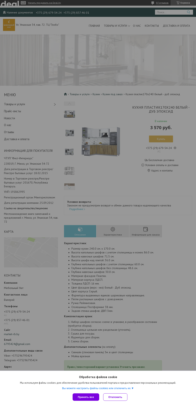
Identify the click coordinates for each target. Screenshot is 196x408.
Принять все (86, 397)
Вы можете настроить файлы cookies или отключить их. (96, 388)
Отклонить (115, 397)
